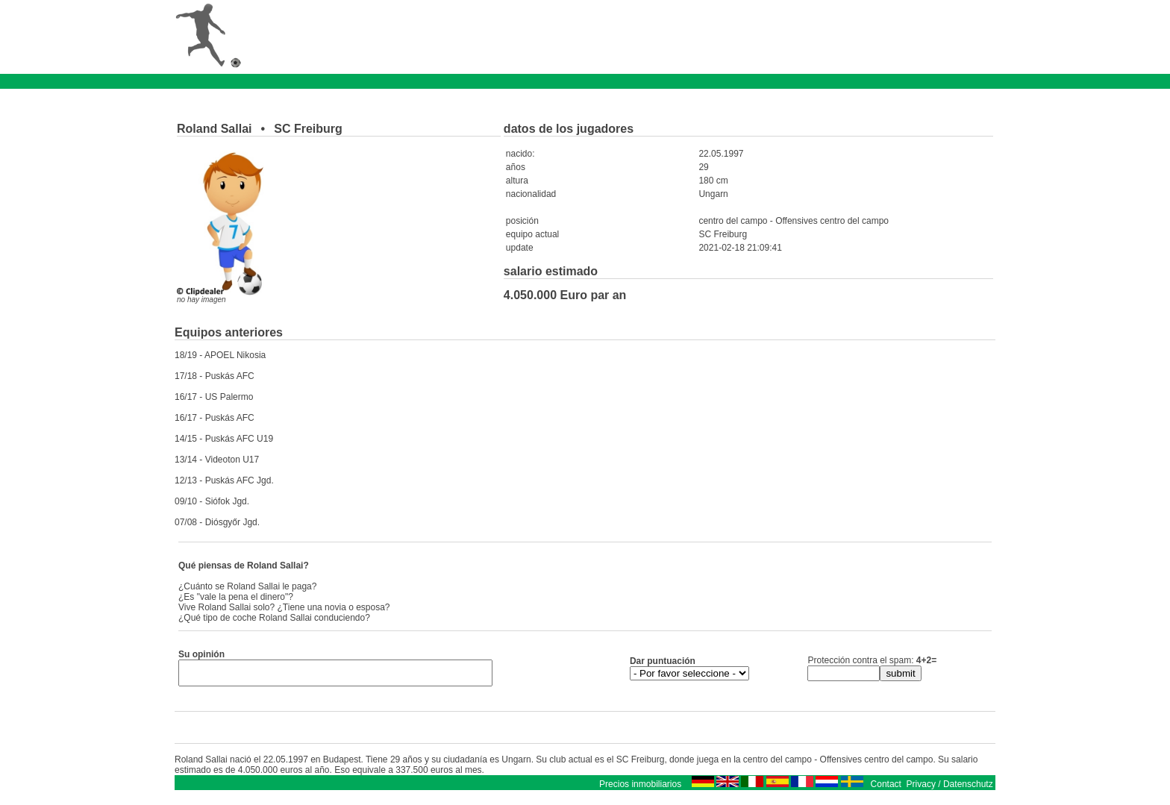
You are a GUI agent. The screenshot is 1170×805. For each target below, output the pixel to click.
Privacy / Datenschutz (950, 788)
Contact (886, 788)
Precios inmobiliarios (640, 788)
